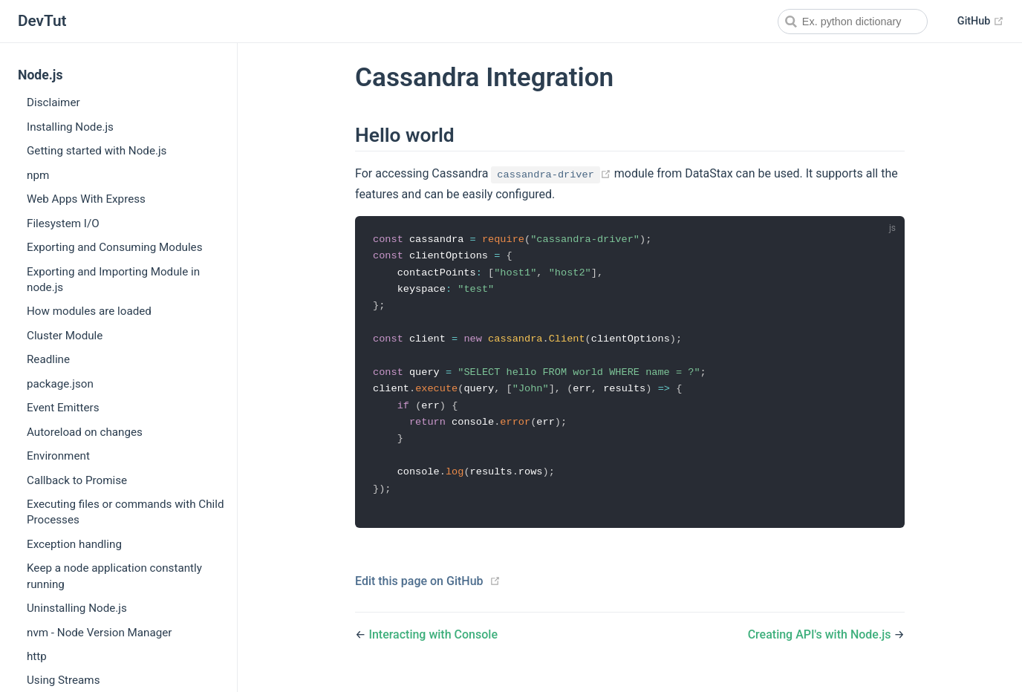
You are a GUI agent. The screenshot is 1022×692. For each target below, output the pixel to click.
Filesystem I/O (63, 223)
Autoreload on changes (85, 432)
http (37, 656)
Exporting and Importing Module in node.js (113, 279)
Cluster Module (64, 335)
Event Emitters (63, 407)
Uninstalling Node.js (77, 608)
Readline (48, 359)
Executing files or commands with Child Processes (125, 511)
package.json (60, 384)
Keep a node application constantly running (114, 575)
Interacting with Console (433, 643)
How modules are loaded (89, 311)
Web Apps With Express (86, 199)
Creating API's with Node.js (821, 643)
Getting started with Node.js (96, 150)
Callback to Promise (77, 480)
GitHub (980, 21)
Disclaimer (53, 102)
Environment (58, 456)
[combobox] (853, 21)
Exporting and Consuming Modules (114, 247)
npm (38, 175)
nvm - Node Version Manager (99, 632)
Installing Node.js (70, 127)
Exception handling (74, 544)
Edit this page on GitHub (419, 589)
